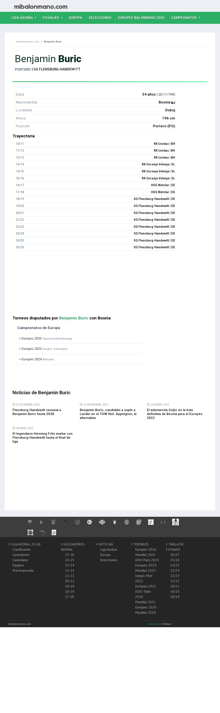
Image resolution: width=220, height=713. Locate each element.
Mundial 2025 (145, 554)
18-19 (69, 591)
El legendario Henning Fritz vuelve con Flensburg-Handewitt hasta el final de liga (42, 437)
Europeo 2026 (145, 549)
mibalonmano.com (27, 41)
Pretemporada (23, 570)
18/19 (174, 596)
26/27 (174, 554)
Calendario (20, 560)
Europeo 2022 (145, 586)
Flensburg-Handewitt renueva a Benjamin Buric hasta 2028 (36, 412)
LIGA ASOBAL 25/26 (24, 544)
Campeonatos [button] (184, 18)
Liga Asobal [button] (22, 18)
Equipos (18, 565)
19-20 (69, 586)
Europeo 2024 (145, 565)
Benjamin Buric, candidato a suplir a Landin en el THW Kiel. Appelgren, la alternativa (108, 414)
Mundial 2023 (145, 570)
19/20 (174, 591)
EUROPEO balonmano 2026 (143, 17)
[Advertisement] (83, 285)
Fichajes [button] (51, 18)
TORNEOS (140, 544)
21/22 (174, 581)
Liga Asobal (108, 549)
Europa (77, 17)
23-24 (69, 565)
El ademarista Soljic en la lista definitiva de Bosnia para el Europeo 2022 (174, 414)
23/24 (174, 570)
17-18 (69, 596)
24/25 (174, 565)
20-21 (69, 581)
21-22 (69, 575)
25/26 (174, 560)
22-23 (69, 570)
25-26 (69, 554)
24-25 (69, 560)
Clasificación (21, 549)
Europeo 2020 (145, 607)
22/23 (174, 575)
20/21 (174, 586)
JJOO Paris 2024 (147, 560)
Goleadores (20, 554)
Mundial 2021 (145, 602)
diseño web (155, 623)
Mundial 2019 (145, 612)
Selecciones (102, 17)
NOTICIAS (104, 544)
